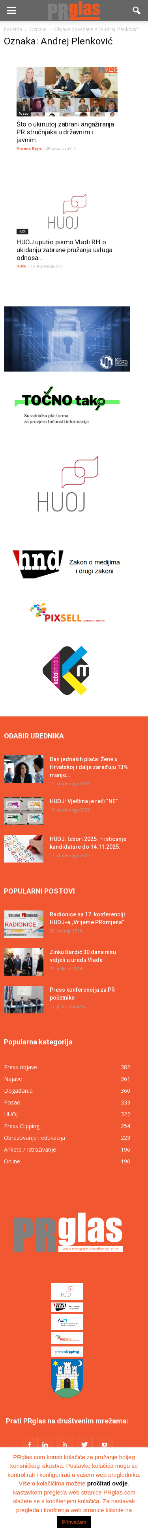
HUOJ (22, 231)
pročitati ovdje (107, 1483)
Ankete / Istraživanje (30, 1149)
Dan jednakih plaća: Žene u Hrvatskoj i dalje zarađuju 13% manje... (89, 767)
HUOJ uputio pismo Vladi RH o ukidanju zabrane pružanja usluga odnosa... (64, 249)
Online (12, 1161)
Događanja (18, 1090)
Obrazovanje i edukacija (34, 1137)
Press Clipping (21, 1126)
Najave (13, 1078)
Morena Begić (29, 148)
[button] (137, 10)
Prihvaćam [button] (74, 1522)
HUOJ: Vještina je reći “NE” (84, 801)
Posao (24, 113)
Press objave (20, 1067)
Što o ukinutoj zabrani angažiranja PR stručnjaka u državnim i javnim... (65, 132)
